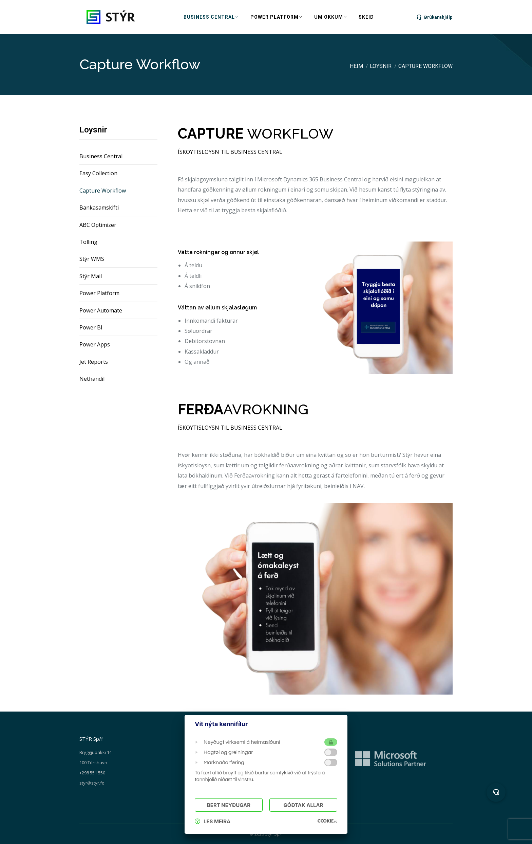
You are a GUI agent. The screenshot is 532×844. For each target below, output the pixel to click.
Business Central (100, 156)
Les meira (212, 821)
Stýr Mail (90, 276)
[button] (496, 792)
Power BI (90, 327)
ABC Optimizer (97, 225)
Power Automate (100, 310)
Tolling (88, 242)
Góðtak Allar (303, 805)
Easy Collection (98, 173)
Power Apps (94, 344)
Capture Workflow (102, 190)
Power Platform (99, 293)
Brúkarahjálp (434, 17)
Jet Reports (93, 361)
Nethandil (91, 378)
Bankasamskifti (99, 207)
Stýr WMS (91, 259)
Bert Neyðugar (228, 805)
